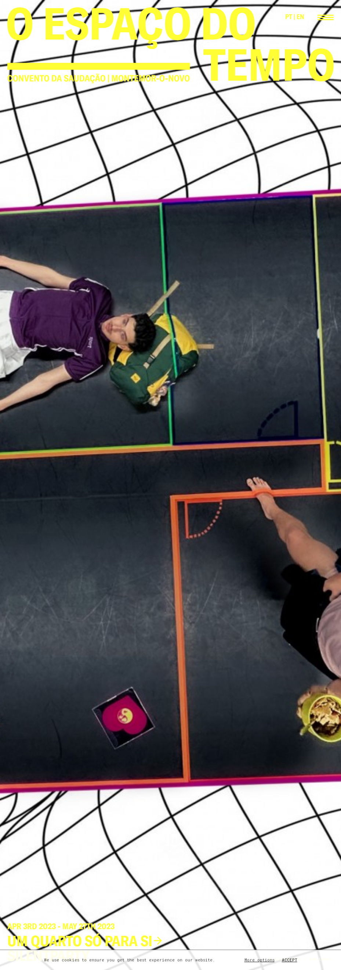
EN (300, 16)
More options (259, 960)
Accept (289, 960)
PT (288, 16)
